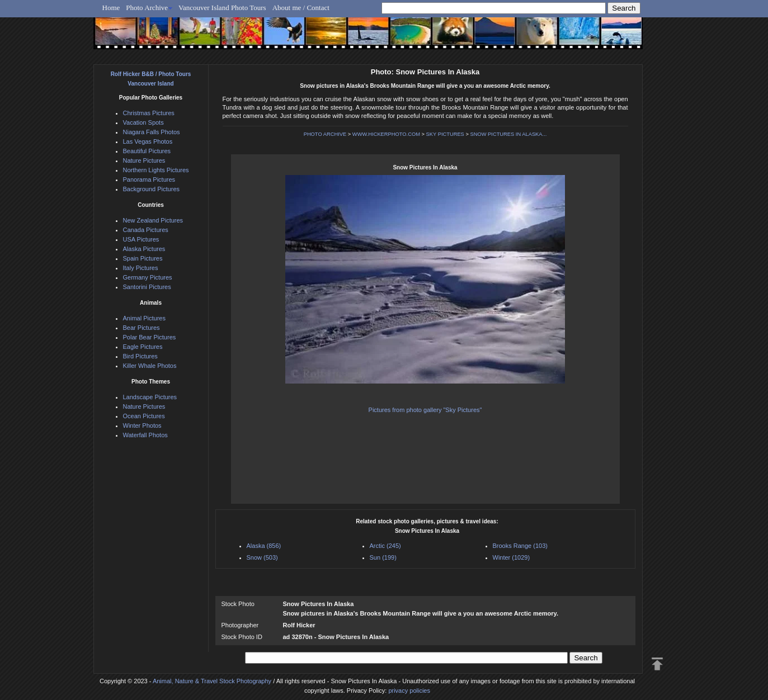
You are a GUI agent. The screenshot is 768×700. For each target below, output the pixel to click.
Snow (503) (262, 557)
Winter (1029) (511, 557)
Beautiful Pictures (147, 151)
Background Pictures (151, 189)
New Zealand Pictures (153, 220)
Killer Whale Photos (150, 365)
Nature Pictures (144, 160)
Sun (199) (383, 557)
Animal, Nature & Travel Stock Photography (212, 681)
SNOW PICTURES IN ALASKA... (508, 134)
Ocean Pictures (144, 416)
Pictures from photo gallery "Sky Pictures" (425, 409)
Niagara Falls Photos (151, 132)
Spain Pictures (143, 258)
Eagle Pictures (143, 346)
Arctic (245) (385, 545)
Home (111, 7)
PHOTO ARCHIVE (325, 134)
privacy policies (409, 690)
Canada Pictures (145, 229)
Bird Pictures (140, 356)
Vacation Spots (143, 122)
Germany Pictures (147, 277)
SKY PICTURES (445, 134)
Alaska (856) (264, 545)
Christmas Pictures (149, 113)
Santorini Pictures (147, 286)
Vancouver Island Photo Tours (222, 7)
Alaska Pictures (144, 248)
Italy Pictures (140, 267)
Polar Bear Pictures (149, 337)
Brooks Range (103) (520, 545)
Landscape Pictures (150, 397)
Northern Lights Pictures (156, 170)
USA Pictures (141, 239)
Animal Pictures (144, 318)
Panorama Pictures (149, 179)
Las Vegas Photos (148, 141)
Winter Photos (142, 425)
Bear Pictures (141, 327)
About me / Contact (300, 7)
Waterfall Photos (145, 435)
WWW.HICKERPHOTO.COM (386, 134)
